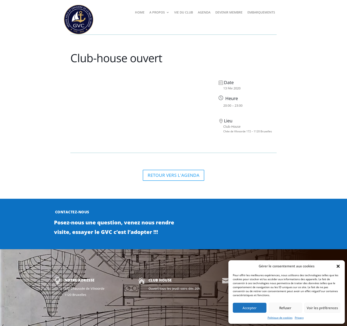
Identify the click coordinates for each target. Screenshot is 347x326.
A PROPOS (157, 12)
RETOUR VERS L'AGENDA (173, 175)
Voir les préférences (322, 308)
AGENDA (204, 12)
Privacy (299, 318)
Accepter (249, 308)
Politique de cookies (280, 318)
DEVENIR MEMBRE (229, 12)
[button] (338, 266)
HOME (140, 12)
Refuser (285, 308)
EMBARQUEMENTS (261, 12)
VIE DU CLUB (183, 12)
